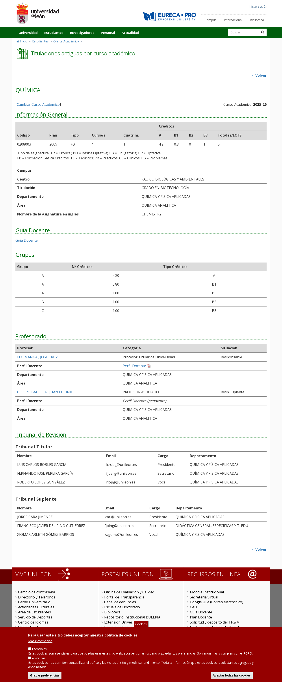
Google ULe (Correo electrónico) (216, 602)
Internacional (233, 20)
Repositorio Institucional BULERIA (132, 617)
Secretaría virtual (204, 597)
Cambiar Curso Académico (38, 104)
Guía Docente (26, 240)
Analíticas (38, 658)
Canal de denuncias (120, 602)
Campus (210, 20)
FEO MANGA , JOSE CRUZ (37, 357)
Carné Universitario (34, 602)
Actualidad (130, 32)
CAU (193, 607)
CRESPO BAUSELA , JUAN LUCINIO (45, 392)
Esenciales (39, 649)
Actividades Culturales (36, 607)
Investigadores (82, 32)
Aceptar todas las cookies (232, 675)
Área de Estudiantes (34, 612)
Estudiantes (53, 32)
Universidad (28, 32)
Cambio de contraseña (36, 592)
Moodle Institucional (207, 592)
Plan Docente (201, 617)
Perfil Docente (134, 365)
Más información (40, 641)
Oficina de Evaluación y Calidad (129, 592)
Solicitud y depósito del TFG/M (215, 622)
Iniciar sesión (258, 6)
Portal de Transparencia (124, 597)
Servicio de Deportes (35, 617)
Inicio (23, 41)
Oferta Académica (66, 41)
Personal (108, 32)
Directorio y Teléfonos (36, 597)
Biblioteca (257, 20)
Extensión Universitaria (123, 622)
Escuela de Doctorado (122, 607)
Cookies (141, 624)
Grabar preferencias (44, 675)
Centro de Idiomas (33, 622)
